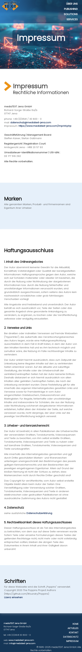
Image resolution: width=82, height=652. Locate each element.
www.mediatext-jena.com (21, 640)
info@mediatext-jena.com (22, 643)
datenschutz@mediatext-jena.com (30, 122)
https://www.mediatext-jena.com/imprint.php (45, 126)
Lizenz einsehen (13, 597)
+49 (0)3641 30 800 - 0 (19, 635)
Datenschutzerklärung (39, 513)
